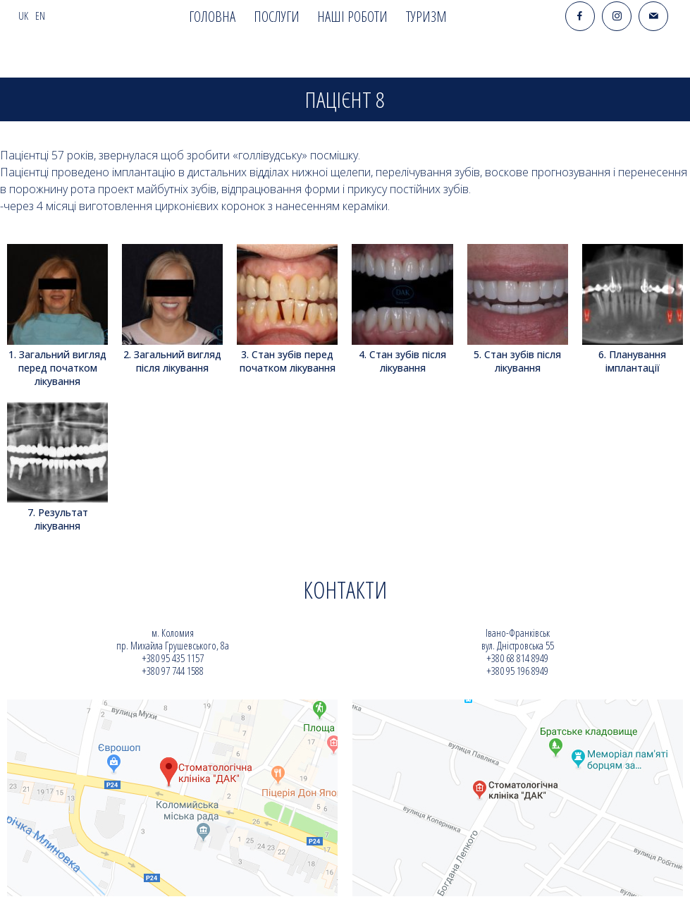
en (40, 15)
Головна (212, 16)
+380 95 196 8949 (517, 671)
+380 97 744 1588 (173, 671)
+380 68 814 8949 (517, 658)
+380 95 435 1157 (173, 658)
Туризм (426, 16)
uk (23, 15)
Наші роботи (352, 16)
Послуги (277, 16)
